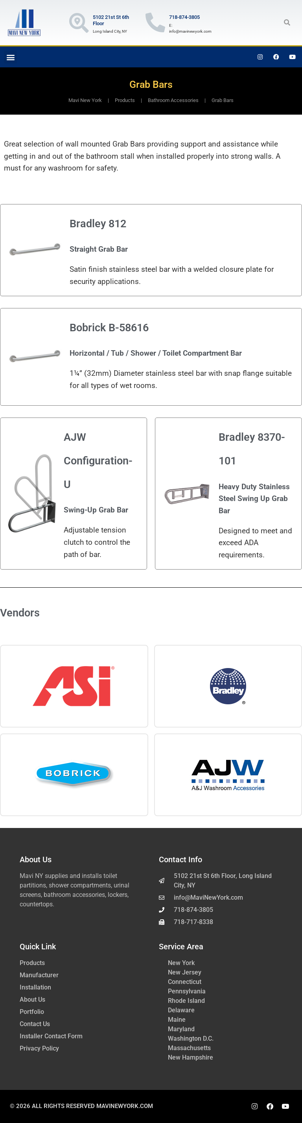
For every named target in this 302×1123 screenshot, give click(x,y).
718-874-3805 (184, 17)
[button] (287, 22)
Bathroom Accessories (173, 100)
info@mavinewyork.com (190, 31)
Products (125, 100)
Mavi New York (85, 100)
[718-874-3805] (155, 22)
